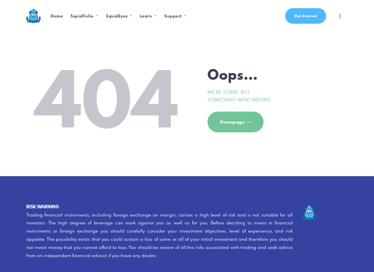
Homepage (232, 122)
